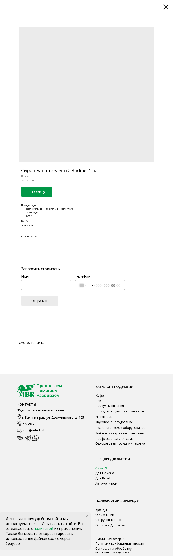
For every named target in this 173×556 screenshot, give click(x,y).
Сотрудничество (108, 520)
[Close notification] (86, 516)
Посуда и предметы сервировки (119, 411)
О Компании (104, 514)
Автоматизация (107, 483)
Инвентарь (103, 416)
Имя (25, 276)
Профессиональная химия (115, 438)
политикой (44, 528)
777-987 (28, 424)
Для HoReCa (104, 473)
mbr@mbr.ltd (33, 430)
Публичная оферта (110, 539)
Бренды (101, 509)
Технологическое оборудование (120, 427)
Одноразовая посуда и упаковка (120, 443)
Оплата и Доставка (110, 525)
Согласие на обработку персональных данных (113, 550)
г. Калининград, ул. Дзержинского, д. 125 (53, 417)
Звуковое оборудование (114, 422)
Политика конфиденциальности (119, 543)
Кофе (100, 395)
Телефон (82, 276)
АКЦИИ (101, 467)
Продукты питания (109, 405)
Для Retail (102, 478)
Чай (98, 401)
